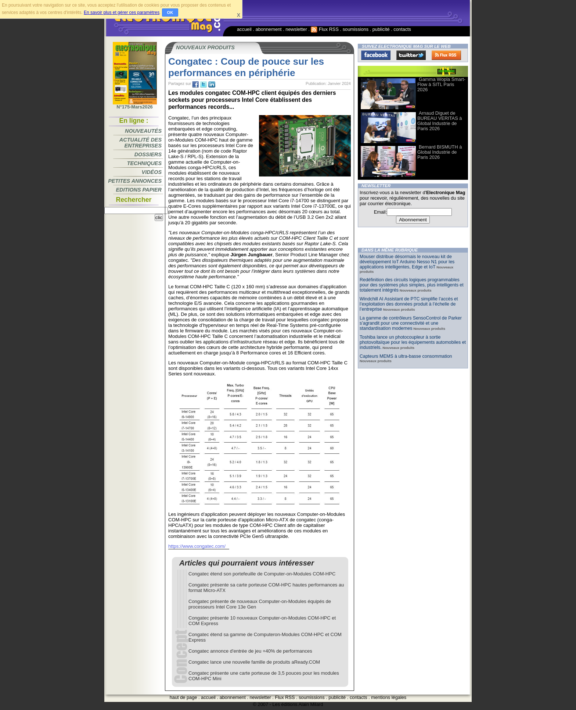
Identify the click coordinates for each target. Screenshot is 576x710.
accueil (244, 29)
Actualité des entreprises (140, 143)
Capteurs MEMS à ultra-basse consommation (406, 356)
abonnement (269, 29)
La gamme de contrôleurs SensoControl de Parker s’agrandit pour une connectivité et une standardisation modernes (411, 323)
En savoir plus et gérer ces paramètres (121, 12)
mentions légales (388, 697)
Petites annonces (135, 181)
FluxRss (446, 55)
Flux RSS (325, 29)
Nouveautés (143, 131)
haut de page (183, 697)
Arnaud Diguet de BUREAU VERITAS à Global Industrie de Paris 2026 (439, 120)
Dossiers (148, 154)
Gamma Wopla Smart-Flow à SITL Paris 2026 (441, 84)
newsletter (296, 29)
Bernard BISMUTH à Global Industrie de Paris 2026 (439, 152)
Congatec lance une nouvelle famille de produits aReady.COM (254, 662)
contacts (402, 29)
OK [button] (170, 12)
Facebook (375, 55)
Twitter (411, 55)
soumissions (355, 29)
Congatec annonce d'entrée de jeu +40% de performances (250, 651)
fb (195, 84)
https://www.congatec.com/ (197, 546)
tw (203, 84)
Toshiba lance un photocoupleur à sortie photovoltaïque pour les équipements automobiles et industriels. (413, 342)
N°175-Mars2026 (135, 105)
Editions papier (139, 190)
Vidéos (152, 172)
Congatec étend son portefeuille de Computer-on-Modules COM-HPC (261, 574)
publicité (381, 29)
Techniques (144, 163)
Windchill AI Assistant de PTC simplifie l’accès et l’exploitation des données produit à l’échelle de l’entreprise (409, 304)
